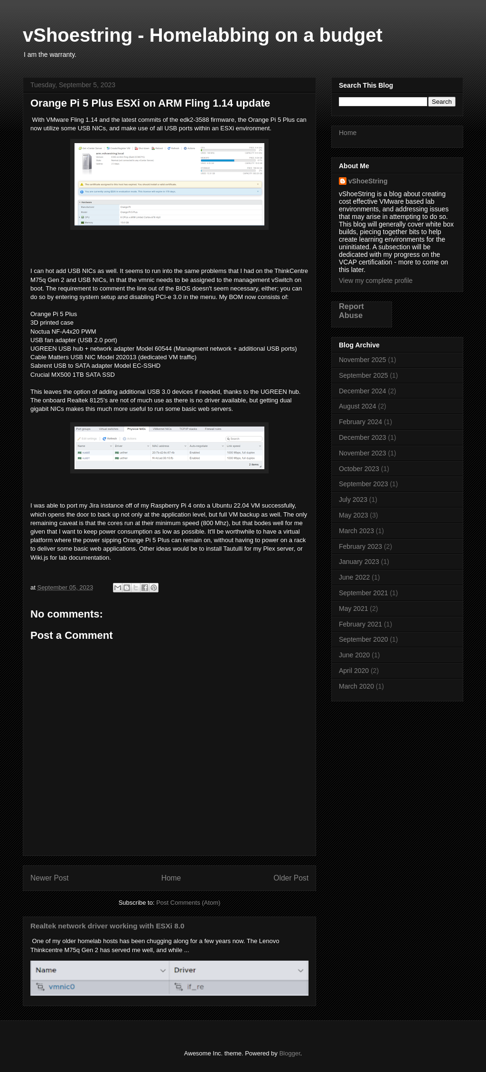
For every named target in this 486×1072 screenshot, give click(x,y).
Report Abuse (351, 310)
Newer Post (49, 878)
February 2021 (360, 624)
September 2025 (363, 375)
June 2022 (354, 577)
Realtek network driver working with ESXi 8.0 (107, 926)
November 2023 (362, 453)
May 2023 (353, 515)
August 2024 (357, 406)
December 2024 (362, 391)
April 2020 (354, 670)
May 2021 (353, 608)
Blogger (289, 1053)
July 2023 (353, 499)
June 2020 (354, 655)
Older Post (290, 878)
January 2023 (359, 561)
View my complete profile (375, 280)
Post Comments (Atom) (188, 902)
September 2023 (363, 484)
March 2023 (356, 531)
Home (171, 878)
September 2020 (363, 639)
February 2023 (360, 546)
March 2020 (356, 686)
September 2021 (363, 593)
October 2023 (359, 468)
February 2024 (360, 422)
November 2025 (362, 359)
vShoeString (367, 181)
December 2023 (362, 437)
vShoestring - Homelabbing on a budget (203, 35)
